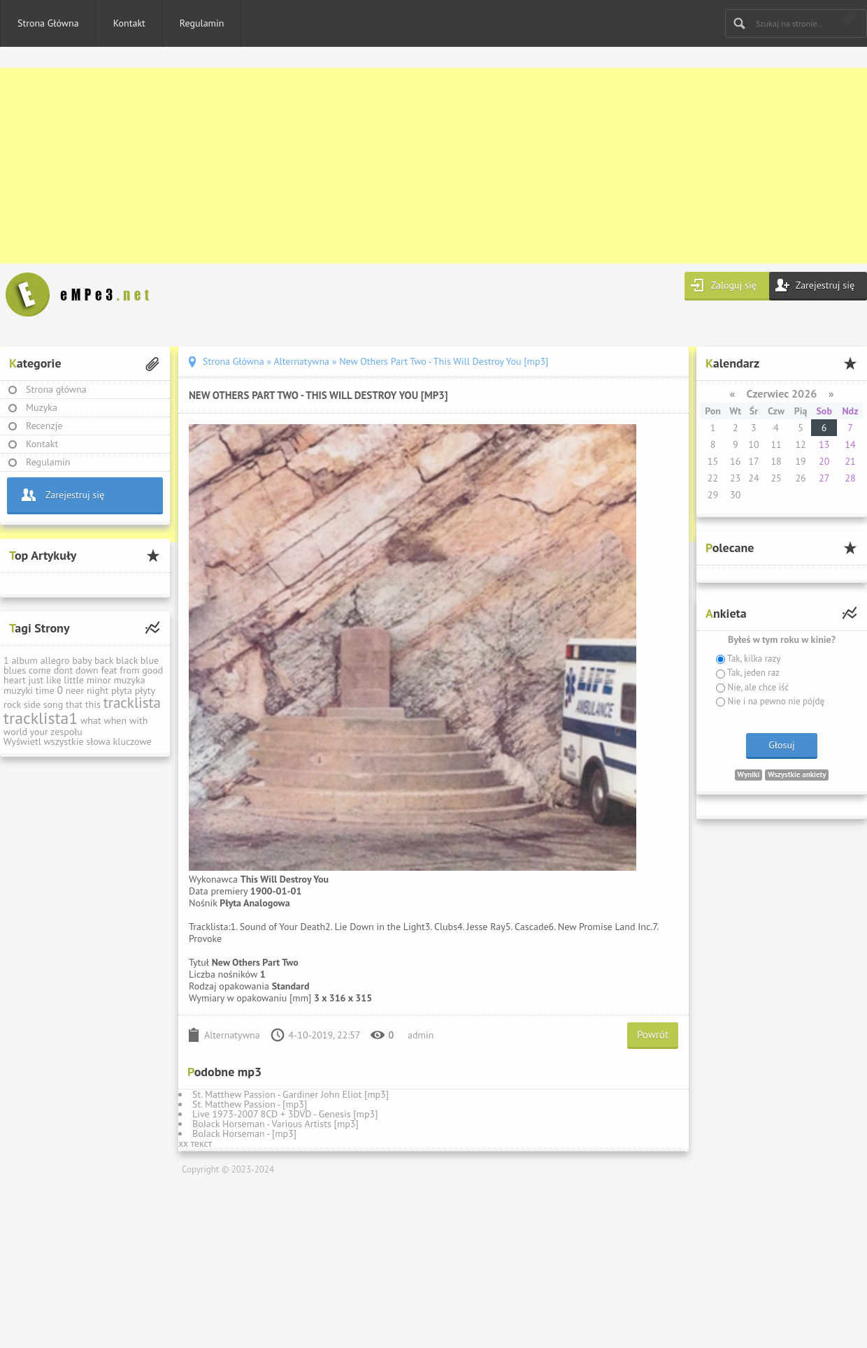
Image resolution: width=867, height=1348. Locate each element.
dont (63, 670)
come (40, 670)
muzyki (18, 690)
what (90, 720)
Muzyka (41, 407)
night (97, 690)
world (15, 731)
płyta (121, 690)
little (74, 680)
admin (421, 1035)
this (93, 704)
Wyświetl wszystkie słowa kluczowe (77, 741)
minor (99, 680)
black (127, 660)
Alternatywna (232, 1035)
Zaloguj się (734, 285)
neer (75, 690)
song (53, 704)
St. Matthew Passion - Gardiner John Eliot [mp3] (290, 1094)
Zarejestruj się (825, 285)
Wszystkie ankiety (797, 774)
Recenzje (44, 425)
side (32, 704)
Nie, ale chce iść (757, 687)
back (103, 660)
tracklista (132, 702)
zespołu (66, 731)
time (45, 690)
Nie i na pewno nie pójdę (774, 701)
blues (14, 670)
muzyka (129, 680)
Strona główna (56, 389)
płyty (145, 690)
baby (82, 660)
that (74, 704)
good (152, 670)
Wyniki (749, 774)
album (24, 660)
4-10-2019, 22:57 (325, 1035)
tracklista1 (40, 718)
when (115, 720)
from (129, 670)
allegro (55, 660)
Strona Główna (48, 23)
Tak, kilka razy (752, 659)
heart (14, 680)
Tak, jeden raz (752, 673)
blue (150, 660)
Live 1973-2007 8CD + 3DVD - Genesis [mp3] (285, 1114)
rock (12, 704)
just (35, 680)
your (39, 731)
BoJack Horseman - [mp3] (244, 1133)
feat (109, 670)
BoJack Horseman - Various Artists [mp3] (275, 1123)
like (54, 680)
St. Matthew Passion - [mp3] (249, 1104)
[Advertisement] (419, 165)
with (138, 720)
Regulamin (202, 23)
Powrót (652, 1034)
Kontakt (129, 23)
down (87, 670)
